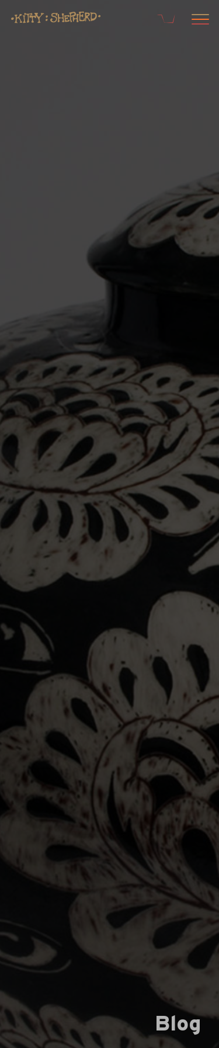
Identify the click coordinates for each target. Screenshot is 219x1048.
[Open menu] (198, 20)
